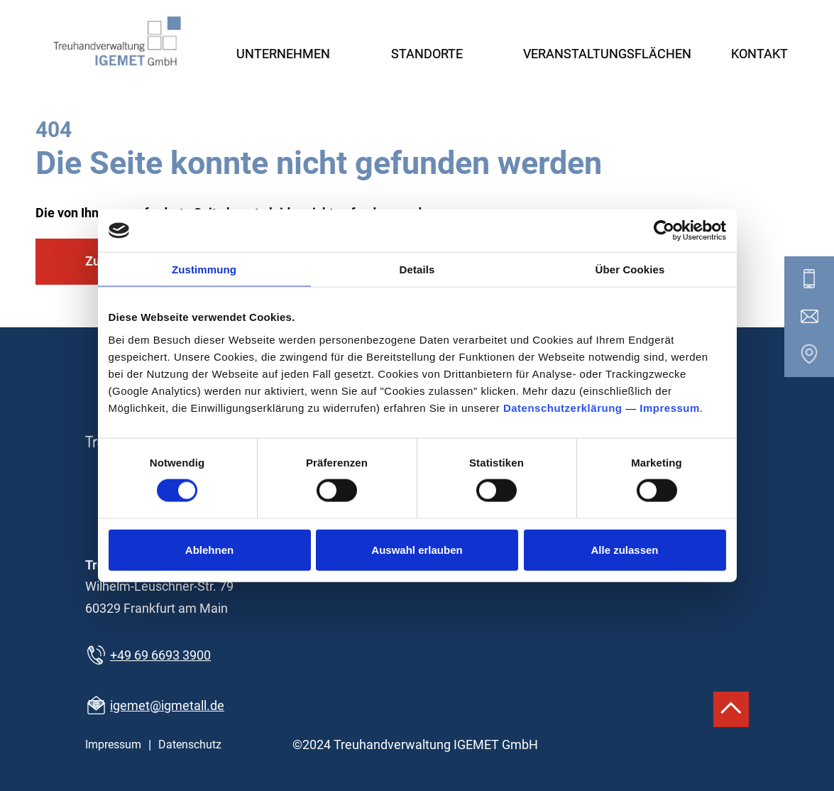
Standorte (427, 53)
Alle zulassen (624, 549)
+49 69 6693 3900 (160, 655)
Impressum (670, 407)
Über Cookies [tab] (630, 269)
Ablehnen (209, 549)
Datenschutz (189, 744)
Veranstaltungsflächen (607, 53)
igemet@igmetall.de (167, 705)
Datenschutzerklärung (562, 407)
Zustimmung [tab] (204, 269)
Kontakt (759, 53)
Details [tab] (417, 269)
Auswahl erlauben (416, 549)
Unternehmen (283, 53)
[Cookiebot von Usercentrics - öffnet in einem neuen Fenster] (664, 230)
